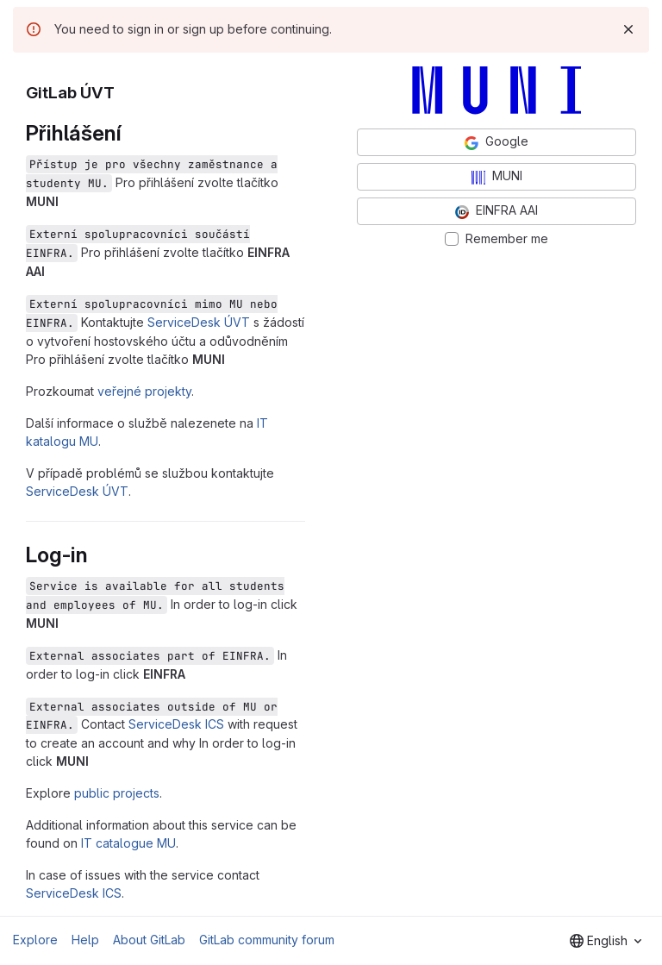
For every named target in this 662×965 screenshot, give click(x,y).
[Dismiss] (628, 29)
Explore (35, 939)
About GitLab (149, 939)
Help (85, 939)
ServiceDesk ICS (176, 724)
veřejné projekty (144, 391)
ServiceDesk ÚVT (198, 322)
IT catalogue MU (128, 843)
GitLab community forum (266, 939)
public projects (116, 793)
